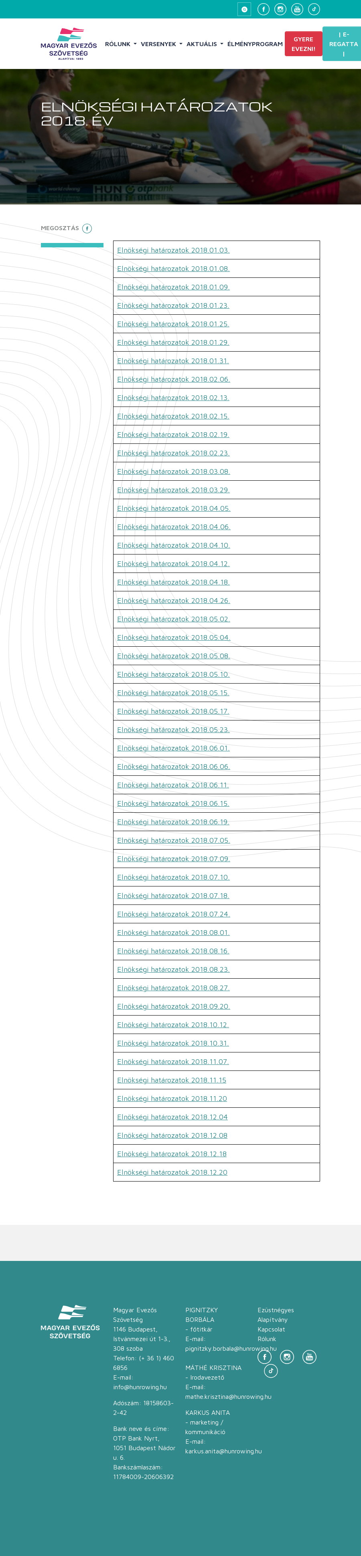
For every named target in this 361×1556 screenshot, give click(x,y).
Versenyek (159, 43)
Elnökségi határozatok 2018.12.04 (172, 1117)
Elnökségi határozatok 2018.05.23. (173, 729)
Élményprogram (255, 43)
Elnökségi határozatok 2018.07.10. (173, 877)
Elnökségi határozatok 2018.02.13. (173, 397)
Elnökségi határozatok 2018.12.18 (172, 1153)
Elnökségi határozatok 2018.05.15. (173, 692)
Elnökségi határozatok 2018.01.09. (173, 287)
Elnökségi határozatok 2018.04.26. (173, 600)
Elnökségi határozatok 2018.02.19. (173, 434)
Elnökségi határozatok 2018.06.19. (173, 821)
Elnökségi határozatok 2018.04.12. (173, 563)
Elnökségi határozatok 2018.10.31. (173, 1043)
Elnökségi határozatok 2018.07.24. (173, 914)
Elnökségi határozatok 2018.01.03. (173, 250)
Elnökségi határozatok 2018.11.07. (173, 1061)
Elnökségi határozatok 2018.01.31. (173, 360)
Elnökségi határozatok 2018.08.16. (173, 951)
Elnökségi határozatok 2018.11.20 (172, 1098)
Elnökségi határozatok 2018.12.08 (172, 1135)
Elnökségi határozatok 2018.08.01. (173, 932)
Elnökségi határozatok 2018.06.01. (173, 748)
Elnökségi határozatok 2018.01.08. (173, 268)
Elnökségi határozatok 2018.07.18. (173, 895)
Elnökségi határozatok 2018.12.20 (172, 1172)
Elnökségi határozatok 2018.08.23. (173, 969)
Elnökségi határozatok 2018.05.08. (173, 656)
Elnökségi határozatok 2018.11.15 (171, 1080)
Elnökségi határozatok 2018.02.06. (173, 379)
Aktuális (203, 43)
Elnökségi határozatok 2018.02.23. (173, 453)
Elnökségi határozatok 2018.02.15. (173, 416)
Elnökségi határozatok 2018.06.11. (173, 785)
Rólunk (118, 43)
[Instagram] (280, 9)
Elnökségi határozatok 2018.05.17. (173, 711)
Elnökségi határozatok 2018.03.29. (173, 490)
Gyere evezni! (304, 43)
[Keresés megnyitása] (244, 9)
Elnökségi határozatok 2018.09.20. (173, 1006)
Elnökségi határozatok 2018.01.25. (173, 324)
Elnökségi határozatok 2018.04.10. (173, 545)
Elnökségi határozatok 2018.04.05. (174, 508)
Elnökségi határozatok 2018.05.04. (174, 637)
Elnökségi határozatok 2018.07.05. (173, 840)
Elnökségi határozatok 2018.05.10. (173, 674)
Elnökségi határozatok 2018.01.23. (173, 305)
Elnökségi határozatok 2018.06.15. (173, 803)
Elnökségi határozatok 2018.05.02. (173, 619)
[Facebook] (264, 9)
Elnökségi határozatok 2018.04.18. (173, 582)
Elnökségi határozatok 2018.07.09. (173, 858)
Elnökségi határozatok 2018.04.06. (174, 526)
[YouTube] (297, 9)
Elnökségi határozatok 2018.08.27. (173, 987)
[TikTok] (314, 9)
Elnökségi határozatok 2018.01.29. (173, 342)
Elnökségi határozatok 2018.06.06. (173, 766)
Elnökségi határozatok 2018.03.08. (173, 471)
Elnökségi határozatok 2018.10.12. (173, 1024)
